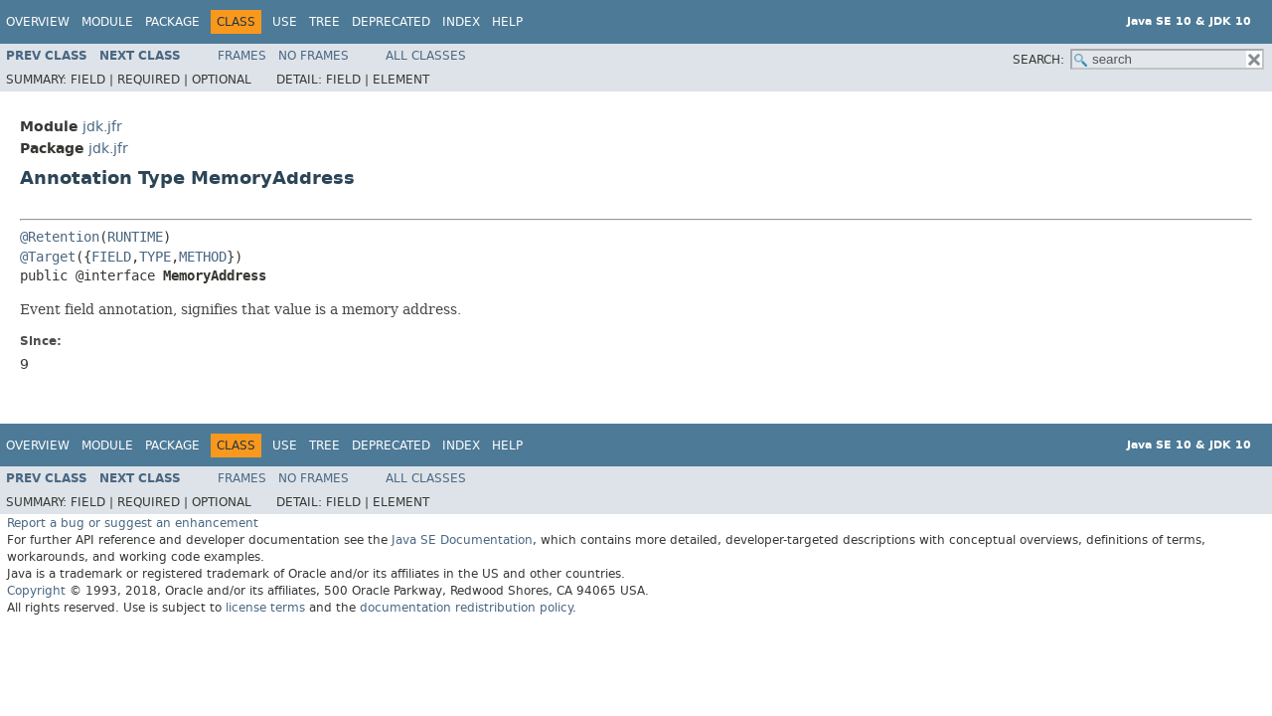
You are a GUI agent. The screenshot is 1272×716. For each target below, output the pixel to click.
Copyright (36, 591)
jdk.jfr (102, 126)
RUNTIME (135, 237)
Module (107, 22)
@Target (48, 257)
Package (172, 22)
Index (461, 22)
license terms (265, 608)
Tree (324, 22)
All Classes (426, 56)
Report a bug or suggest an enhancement (132, 523)
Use (284, 22)
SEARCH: (1038, 60)
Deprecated (391, 22)
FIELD (111, 257)
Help (507, 22)
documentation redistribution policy (466, 608)
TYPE (155, 257)
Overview (38, 22)
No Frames (313, 56)
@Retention (59, 237)
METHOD (203, 257)
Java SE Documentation (462, 540)
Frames (242, 56)
